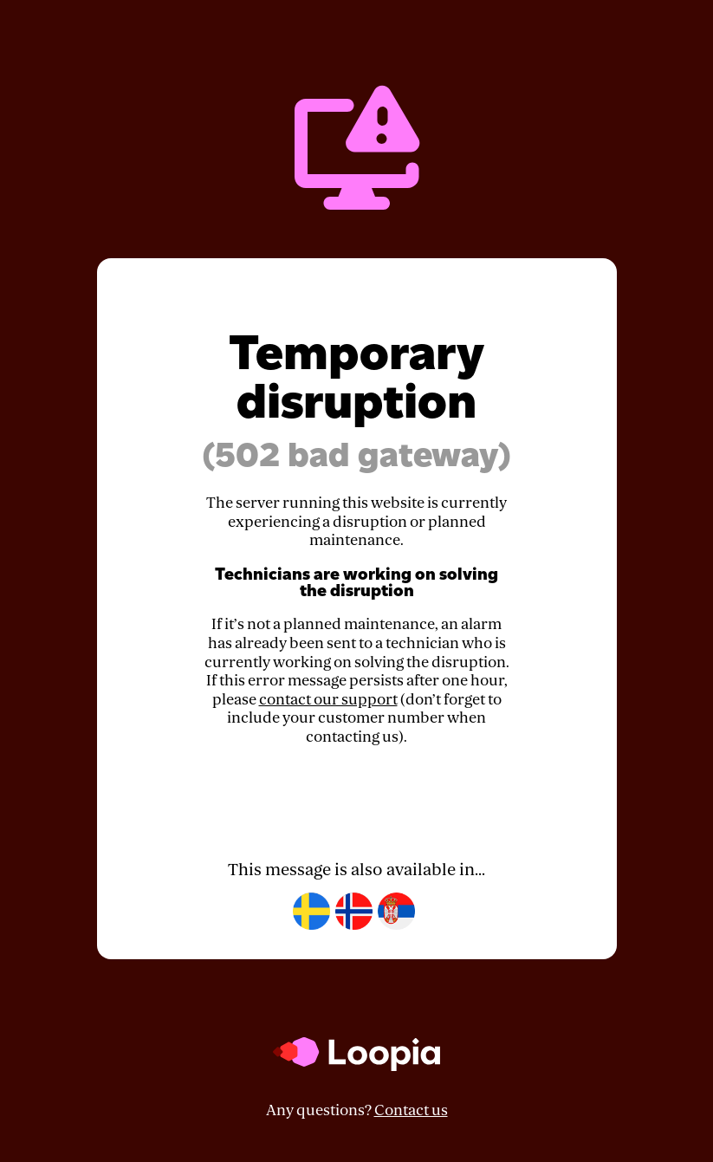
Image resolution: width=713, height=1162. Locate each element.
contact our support (328, 700)
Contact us (411, 1110)
